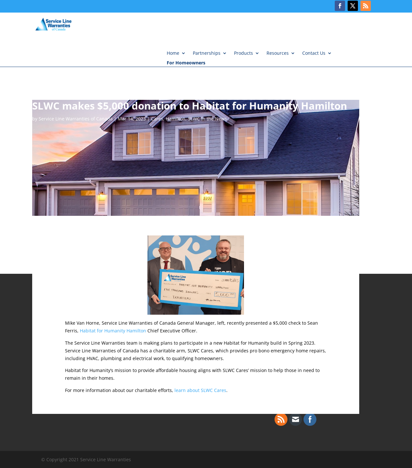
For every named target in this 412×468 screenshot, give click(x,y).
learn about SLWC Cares (200, 390)
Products (243, 53)
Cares (157, 119)
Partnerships (206, 53)
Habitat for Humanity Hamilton (113, 331)
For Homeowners (186, 63)
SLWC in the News (207, 119)
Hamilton (175, 119)
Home (173, 53)
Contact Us (313, 53)
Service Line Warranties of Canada (76, 119)
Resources (278, 53)
